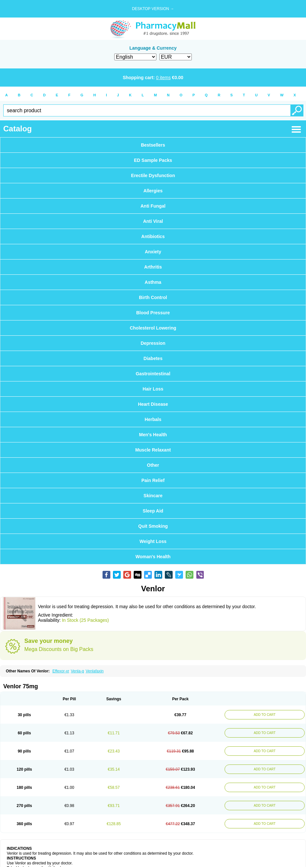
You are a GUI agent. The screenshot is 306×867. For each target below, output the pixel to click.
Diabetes (152, 358)
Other (153, 465)
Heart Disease (153, 404)
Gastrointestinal (153, 373)
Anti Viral (153, 221)
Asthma (153, 282)
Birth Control (153, 297)
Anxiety (153, 251)
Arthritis (153, 267)
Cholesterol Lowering (153, 328)
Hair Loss (153, 388)
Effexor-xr (60, 671)
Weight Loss (153, 541)
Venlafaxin (95, 671)
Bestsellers (153, 145)
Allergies (153, 190)
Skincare (152, 495)
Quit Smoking (153, 526)
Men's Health (153, 434)
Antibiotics (153, 236)
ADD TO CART (264, 714)
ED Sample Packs (153, 160)
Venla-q (77, 671)
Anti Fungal (153, 206)
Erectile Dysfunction (153, 175)
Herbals (153, 419)
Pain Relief (153, 480)
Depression (153, 343)
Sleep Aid (153, 510)
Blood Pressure (153, 312)
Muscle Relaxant (153, 449)
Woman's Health (152, 556)
